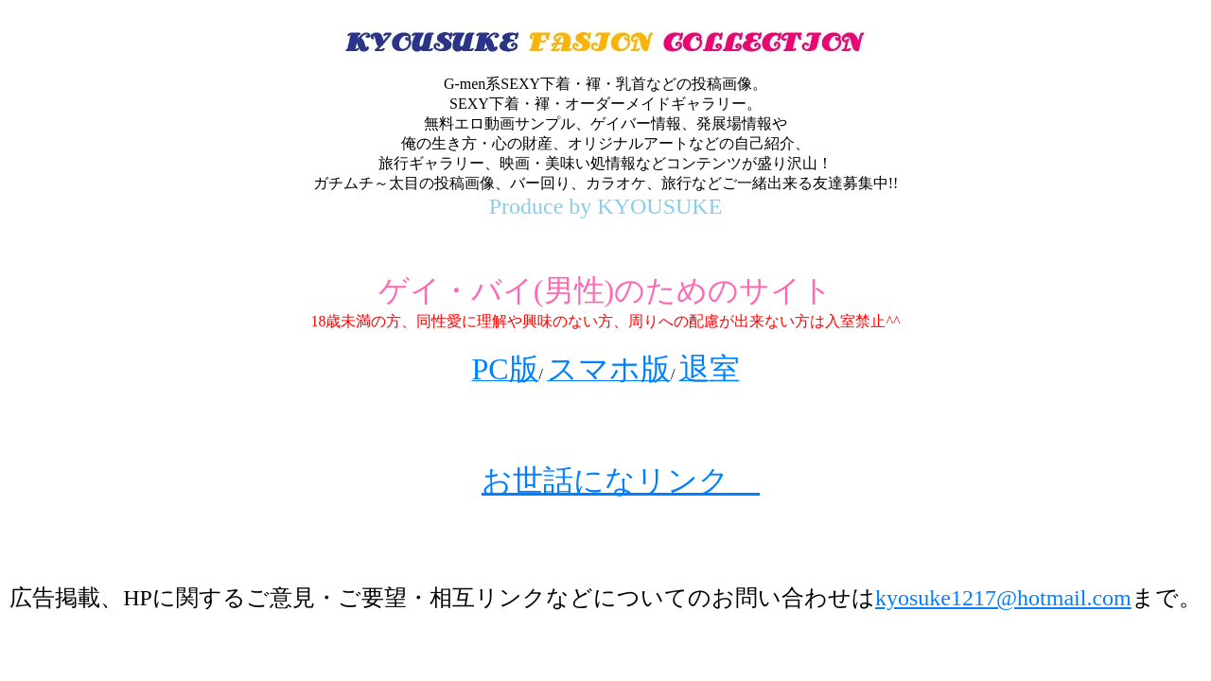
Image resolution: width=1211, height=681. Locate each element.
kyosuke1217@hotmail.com (1003, 597)
